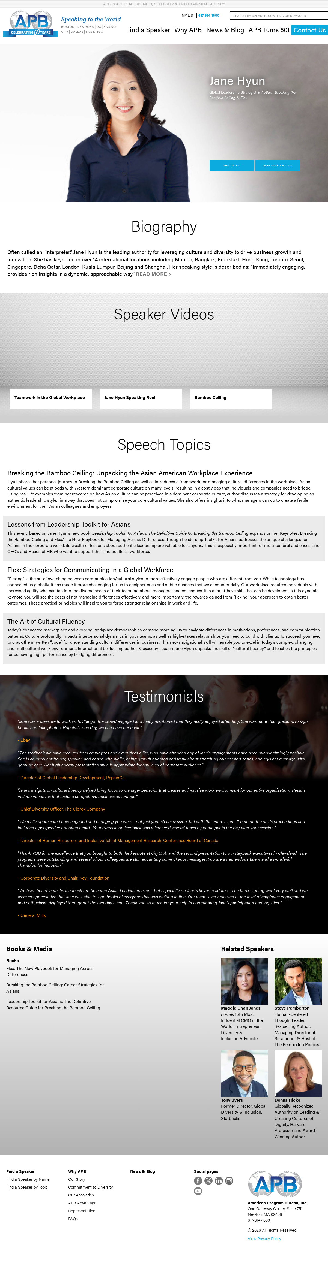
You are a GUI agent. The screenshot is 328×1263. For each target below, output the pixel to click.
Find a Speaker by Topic (26, 1187)
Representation (81, 1210)
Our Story (76, 1179)
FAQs (73, 1218)
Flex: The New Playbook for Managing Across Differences (50, 971)
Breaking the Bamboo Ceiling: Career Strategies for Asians (55, 987)
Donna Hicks (287, 1100)
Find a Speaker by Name (28, 1179)
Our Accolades (81, 1195)
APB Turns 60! (269, 29)
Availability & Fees (277, 165)
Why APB (188, 29)
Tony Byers (232, 1100)
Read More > (154, 274)
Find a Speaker (148, 29)
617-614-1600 (208, 15)
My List (188, 15)
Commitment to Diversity (90, 1187)
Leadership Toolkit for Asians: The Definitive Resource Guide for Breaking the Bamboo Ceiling (53, 1004)
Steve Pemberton (292, 1008)
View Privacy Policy (264, 1238)
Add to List (232, 165)
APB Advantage (82, 1202)
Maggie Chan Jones (240, 1008)
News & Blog (225, 29)
